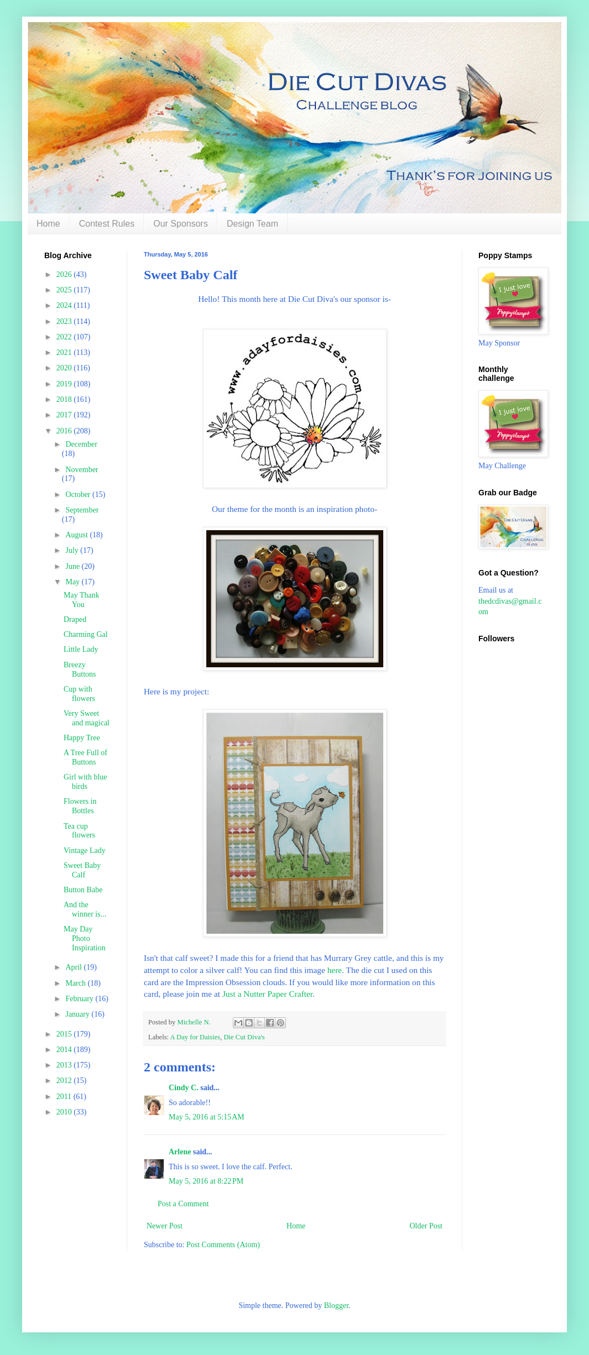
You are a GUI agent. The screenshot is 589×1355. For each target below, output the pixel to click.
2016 (65, 431)
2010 (65, 1112)
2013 (65, 1065)
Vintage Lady (85, 850)
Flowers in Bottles (80, 806)
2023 (65, 321)
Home (48, 223)
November (81, 469)
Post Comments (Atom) (223, 1245)
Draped (75, 619)
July (72, 550)
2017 (65, 415)
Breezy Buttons (80, 669)
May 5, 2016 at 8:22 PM (206, 1181)
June (73, 566)
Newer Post (165, 1226)
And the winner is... (85, 909)
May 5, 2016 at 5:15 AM (206, 1117)
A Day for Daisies (195, 1037)
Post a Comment (183, 1204)
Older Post (426, 1226)
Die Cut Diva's (243, 1037)
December (81, 444)
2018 (65, 399)
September (81, 510)
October (78, 494)
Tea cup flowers (79, 831)
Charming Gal (86, 634)
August (77, 535)
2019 (65, 384)
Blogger (336, 1305)
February (80, 999)
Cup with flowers (79, 694)
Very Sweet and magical (87, 718)
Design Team (252, 223)
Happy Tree (82, 738)
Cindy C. (184, 1088)
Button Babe (83, 890)
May (73, 582)
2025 (65, 290)
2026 (65, 274)
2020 (65, 368)
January (78, 1014)
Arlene (180, 1152)
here (334, 970)
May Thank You (82, 600)
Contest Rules (107, 223)
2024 (65, 305)
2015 (65, 1034)
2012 (65, 1080)
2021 (65, 352)
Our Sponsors (180, 223)
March (76, 983)
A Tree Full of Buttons (85, 757)
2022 (65, 337)
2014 (65, 1049)
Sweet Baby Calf (82, 870)
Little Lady (81, 649)
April (74, 967)
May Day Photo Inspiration (85, 938)
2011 (65, 1096)
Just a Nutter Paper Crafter (266, 993)
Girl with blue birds (85, 782)
